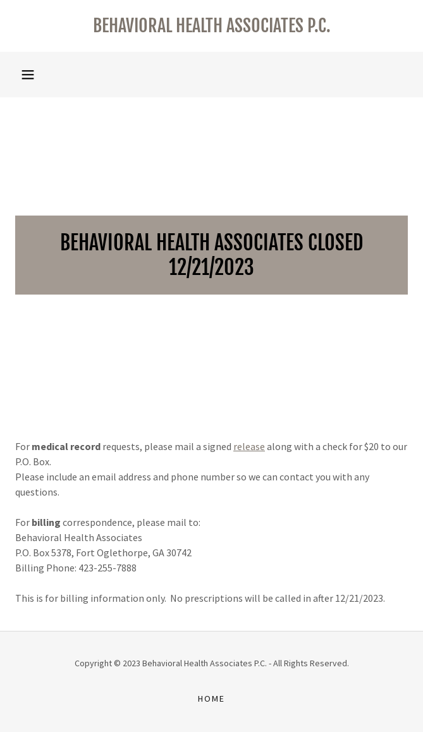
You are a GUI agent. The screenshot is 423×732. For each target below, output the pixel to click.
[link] (211, 26)
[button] (27, 74)
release (249, 446)
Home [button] (211, 698)
